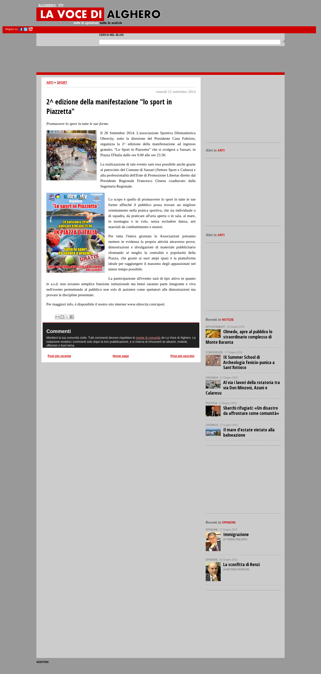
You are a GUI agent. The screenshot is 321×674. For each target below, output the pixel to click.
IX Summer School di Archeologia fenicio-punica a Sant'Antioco (249, 362)
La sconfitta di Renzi (241, 564)
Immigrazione (236, 534)
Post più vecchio (182, 356)
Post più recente (59, 356)
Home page (121, 356)
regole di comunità (148, 338)
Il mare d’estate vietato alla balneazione (249, 432)
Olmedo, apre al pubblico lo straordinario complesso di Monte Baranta (239, 336)
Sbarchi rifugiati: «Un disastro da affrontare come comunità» (251, 410)
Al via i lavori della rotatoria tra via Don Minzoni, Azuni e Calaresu (243, 387)
